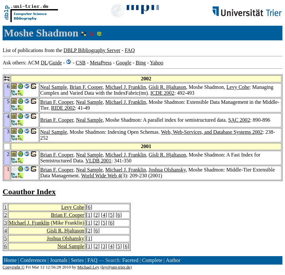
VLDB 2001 (98, 160)
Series (77, 260)
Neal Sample (53, 87)
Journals (58, 260)
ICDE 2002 (162, 93)
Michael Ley (88, 267)
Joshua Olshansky (167, 169)
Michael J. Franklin (125, 87)
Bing (140, 62)
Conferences (33, 260)
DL (44, 62)
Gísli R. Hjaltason (167, 87)
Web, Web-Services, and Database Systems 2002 (212, 132)
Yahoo (156, 62)
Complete (152, 260)
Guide (55, 62)
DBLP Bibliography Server (92, 50)
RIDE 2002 (63, 108)
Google (123, 62)
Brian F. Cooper (86, 87)
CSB (80, 62)
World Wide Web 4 (101, 175)
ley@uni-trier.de (116, 267)
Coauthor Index (29, 191)
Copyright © (14, 267)
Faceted (130, 260)
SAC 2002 (239, 120)
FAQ (130, 50)
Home (10, 260)
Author (173, 260)
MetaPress (101, 62)
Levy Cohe (237, 87)
